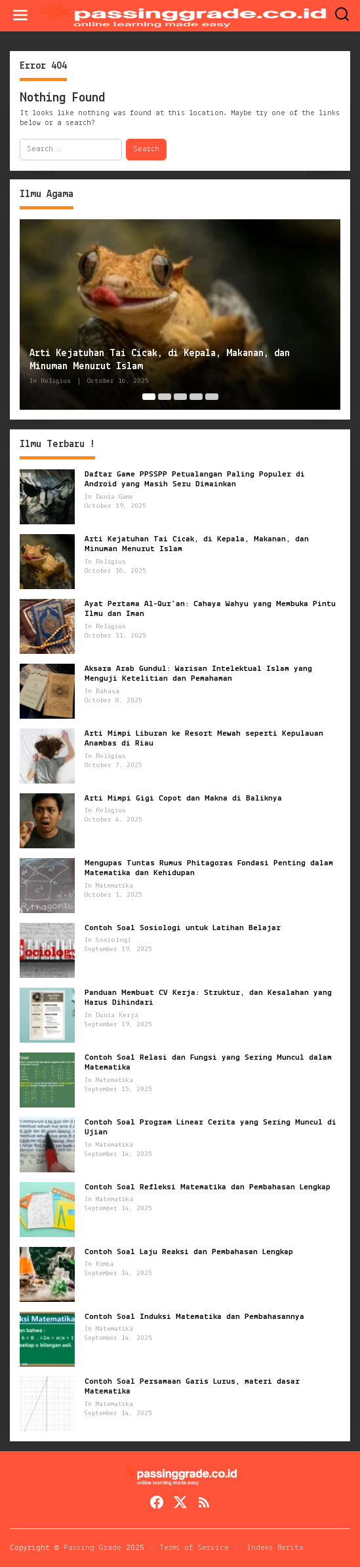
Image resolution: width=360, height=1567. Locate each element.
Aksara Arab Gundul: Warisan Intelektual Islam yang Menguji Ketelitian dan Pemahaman (198, 673)
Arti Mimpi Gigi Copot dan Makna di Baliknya (183, 798)
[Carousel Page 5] (211, 396)
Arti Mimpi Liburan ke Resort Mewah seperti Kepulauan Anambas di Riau (204, 738)
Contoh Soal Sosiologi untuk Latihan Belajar (183, 928)
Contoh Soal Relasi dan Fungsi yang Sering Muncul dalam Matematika (208, 1062)
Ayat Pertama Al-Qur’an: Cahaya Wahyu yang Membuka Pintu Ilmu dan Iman (210, 609)
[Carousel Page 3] (180, 396)
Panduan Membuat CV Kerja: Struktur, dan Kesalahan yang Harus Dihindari (208, 997)
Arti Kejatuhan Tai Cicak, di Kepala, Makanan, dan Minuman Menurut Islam (160, 360)
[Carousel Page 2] (164, 396)
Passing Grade (92, 1547)
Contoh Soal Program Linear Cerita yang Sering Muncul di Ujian (210, 1127)
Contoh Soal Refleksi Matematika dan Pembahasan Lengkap (207, 1187)
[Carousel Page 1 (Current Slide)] (148, 396)
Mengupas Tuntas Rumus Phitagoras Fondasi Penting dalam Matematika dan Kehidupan (209, 868)
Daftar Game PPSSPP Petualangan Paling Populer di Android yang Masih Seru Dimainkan (195, 479)
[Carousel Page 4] (196, 396)
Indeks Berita (275, 1547)
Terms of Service (194, 1547)
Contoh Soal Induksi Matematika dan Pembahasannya (194, 1316)
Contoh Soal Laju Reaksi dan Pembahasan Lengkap (189, 1252)
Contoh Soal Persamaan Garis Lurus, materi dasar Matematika (192, 1386)
